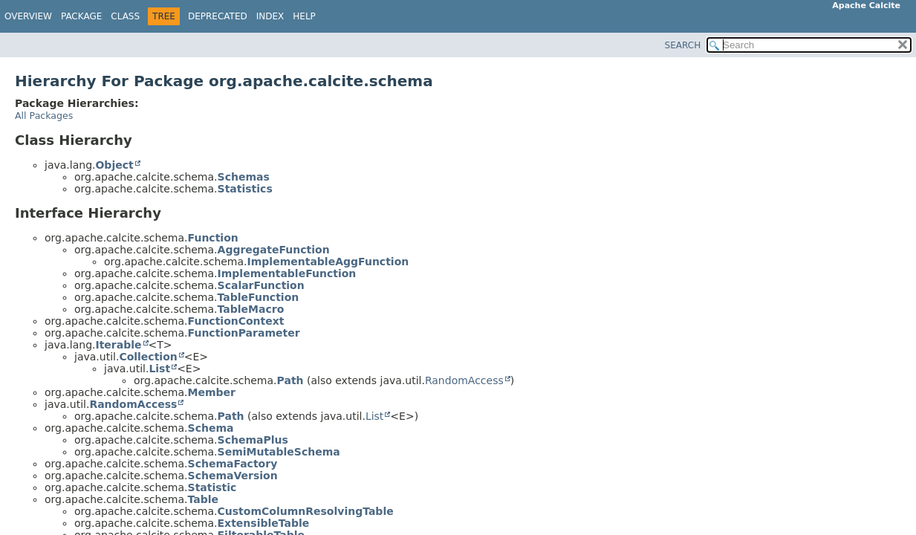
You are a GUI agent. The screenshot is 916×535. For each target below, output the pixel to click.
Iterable (118, 345)
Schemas (244, 177)
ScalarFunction (261, 285)
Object (114, 165)
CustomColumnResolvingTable (306, 511)
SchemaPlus (253, 440)
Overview (28, 16)
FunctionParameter (244, 333)
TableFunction (258, 297)
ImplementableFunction (287, 273)
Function (213, 238)
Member (212, 392)
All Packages (44, 115)
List (159, 368)
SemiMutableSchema (279, 452)
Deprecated (217, 16)
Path (290, 380)
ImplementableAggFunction (328, 262)
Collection (148, 357)
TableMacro (251, 309)
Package (81, 16)
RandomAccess (464, 380)
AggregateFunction (274, 250)
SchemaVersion (233, 476)
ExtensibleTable (264, 523)
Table (203, 499)
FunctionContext (236, 321)
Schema (211, 428)
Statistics (245, 189)
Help (304, 16)
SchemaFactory (233, 464)
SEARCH (683, 45)
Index (270, 16)
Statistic (212, 487)
